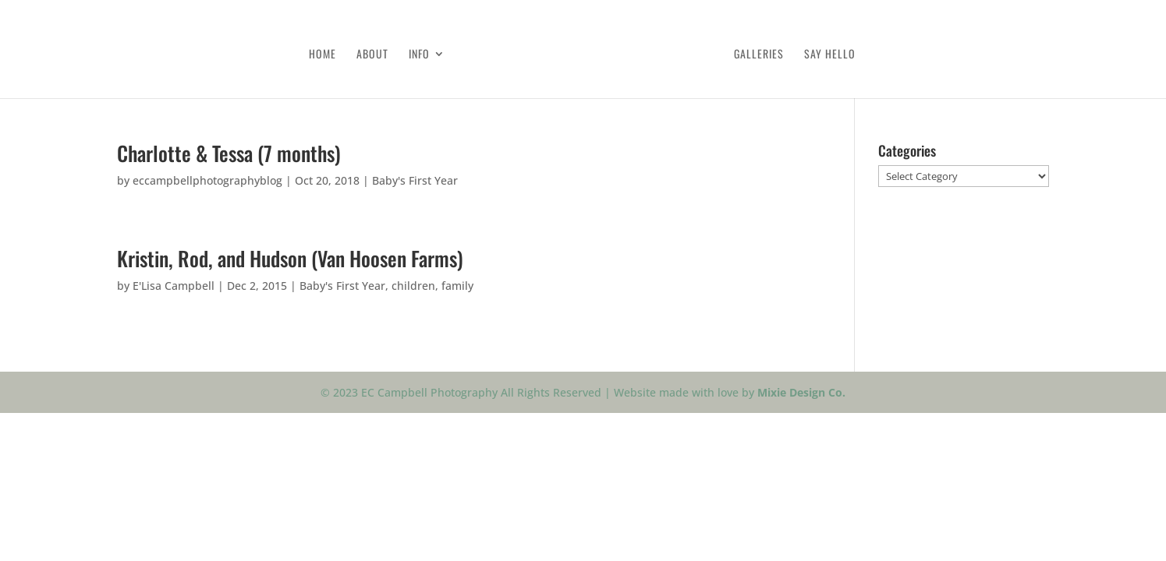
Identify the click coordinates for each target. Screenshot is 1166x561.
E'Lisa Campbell (173, 285)
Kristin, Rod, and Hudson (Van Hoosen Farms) (290, 258)
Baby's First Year (415, 180)
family (457, 285)
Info (419, 55)
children (413, 285)
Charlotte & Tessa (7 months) (229, 153)
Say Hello (830, 55)
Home (322, 55)
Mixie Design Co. (801, 392)
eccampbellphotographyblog (207, 180)
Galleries (759, 55)
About (372, 55)
